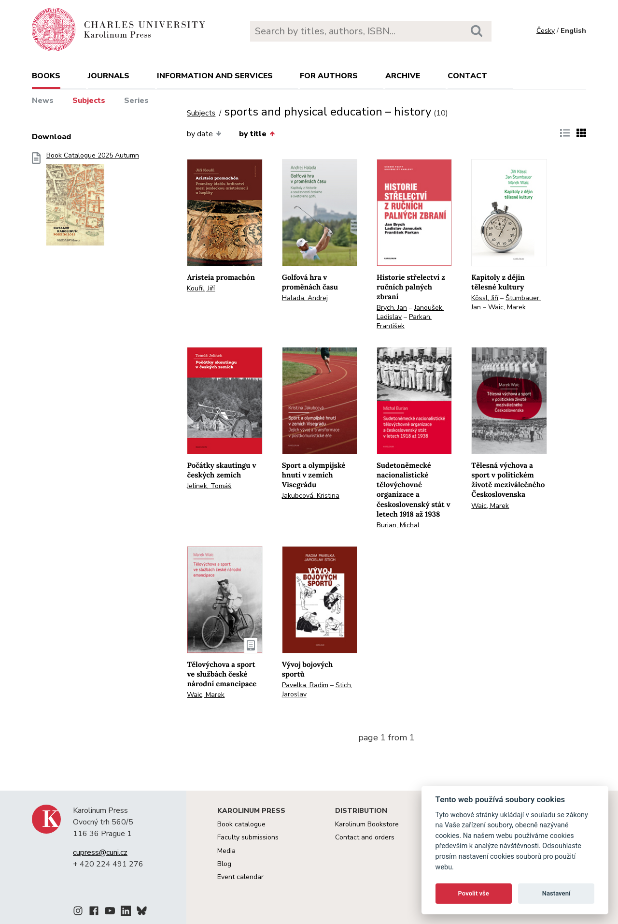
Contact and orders (364, 837)
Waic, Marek (507, 307)
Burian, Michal (398, 525)
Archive (402, 76)
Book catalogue (241, 824)
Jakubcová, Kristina (310, 495)
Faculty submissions (248, 837)
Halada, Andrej (305, 298)
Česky (545, 30)
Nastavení (556, 893)
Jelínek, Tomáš (209, 486)
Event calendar (240, 876)
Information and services (215, 76)
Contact (467, 76)
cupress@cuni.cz (100, 852)
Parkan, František (404, 321)
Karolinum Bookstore (367, 824)
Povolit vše (473, 893)
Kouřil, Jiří (201, 288)
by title (257, 134)
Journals (108, 76)
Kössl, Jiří (484, 298)
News (43, 100)
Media (226, 850)
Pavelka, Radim (305, 685)
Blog (224, 863)
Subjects (88, 100)
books (46, 76)
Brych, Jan (392, 307)
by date (204, 134)
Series (136, 100)
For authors (329, 76)
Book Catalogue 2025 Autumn (92, 201)
